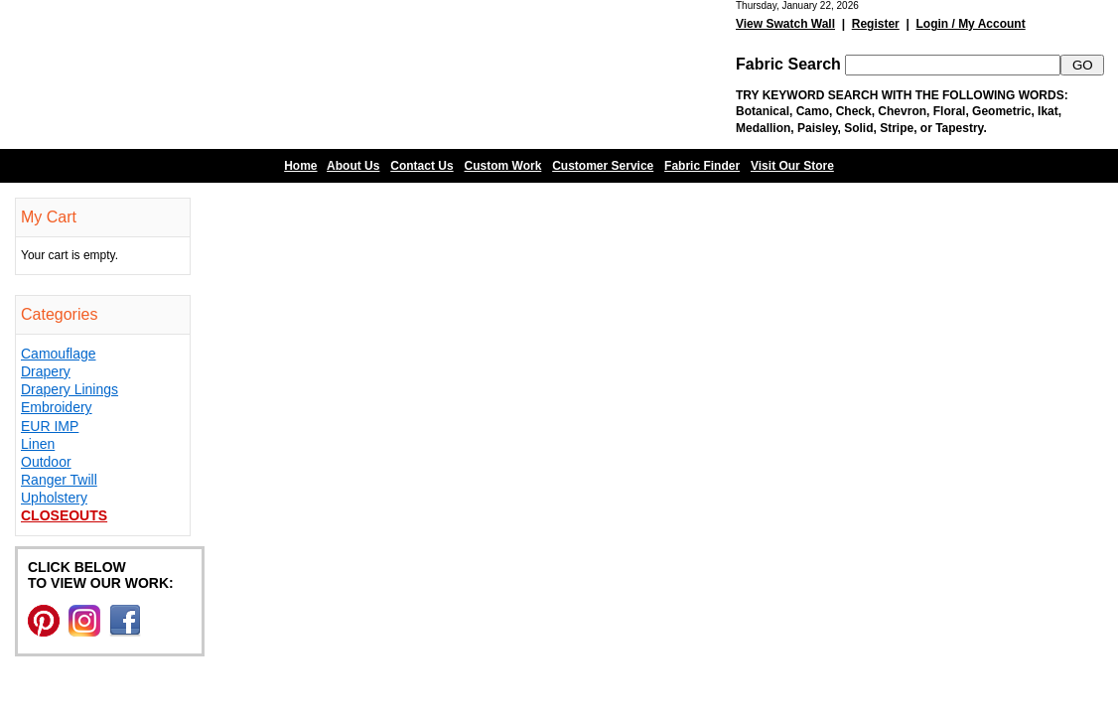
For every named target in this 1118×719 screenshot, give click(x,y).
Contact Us (421, 166)
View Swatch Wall (785, 24)
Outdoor (46, 462)
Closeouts (64, 515)
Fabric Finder (702, 166)
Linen (38, 444)
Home (300, 166)
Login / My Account (970, 24)
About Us (353, 166)
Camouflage (58, 353)
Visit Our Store (792, 166)
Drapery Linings (69, 389)
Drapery (45, 371)
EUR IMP (49, 426)
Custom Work (503, 166)
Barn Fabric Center (198, 74)
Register (876, 24)
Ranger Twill (59, 480)
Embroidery (56, 407)
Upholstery (54, 497)
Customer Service (602, 166)
